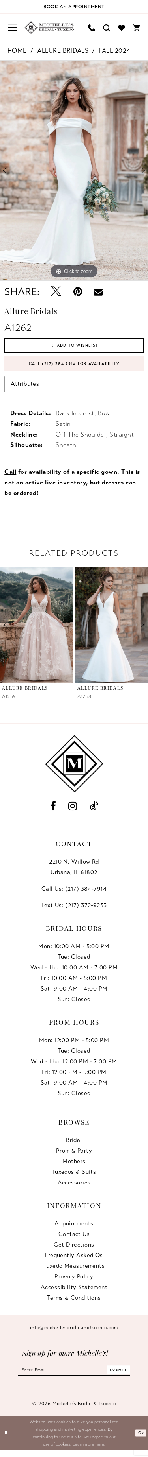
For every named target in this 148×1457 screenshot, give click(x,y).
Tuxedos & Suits (74, 1177)
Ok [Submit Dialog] (140, 1440)
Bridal (74, 1145)
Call (10, 478)
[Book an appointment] (74, 6)
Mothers (73, 1166)
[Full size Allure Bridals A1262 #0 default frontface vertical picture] (74, 171)
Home (17, 51)
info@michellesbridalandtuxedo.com (74, 1333)
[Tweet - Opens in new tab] (56, 291)
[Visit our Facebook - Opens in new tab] (53, 812)
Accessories (74, 1188)
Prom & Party (74, 1156)
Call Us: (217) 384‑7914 (74, 894)
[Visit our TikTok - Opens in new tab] (93, 812)
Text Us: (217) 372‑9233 (74, 910)
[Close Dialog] (7, 1440)
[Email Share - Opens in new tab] (98, 292)
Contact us (74, 1239)
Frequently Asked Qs (74, 1260)
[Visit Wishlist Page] (121, 27)
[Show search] (106, 27)
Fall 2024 (114, 51)
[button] (12, 27)
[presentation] (36, 631)
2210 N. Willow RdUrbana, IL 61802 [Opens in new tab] (74, 872)
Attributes (25, 389)
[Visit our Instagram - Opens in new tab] (72, 812)
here (100, 1451)
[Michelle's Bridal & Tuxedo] (49, 27)
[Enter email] (74, 1376)
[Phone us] (91, 27)
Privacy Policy (73, 1282)
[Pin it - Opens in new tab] (77, 292)
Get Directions (74, 1250)
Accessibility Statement (74, 1292)
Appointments (73, 1228)
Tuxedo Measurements (74, 1271)
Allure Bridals (62, 51)
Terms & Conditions (74, 1303)
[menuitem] (12, 27)
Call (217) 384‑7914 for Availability (74, 368)
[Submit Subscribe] (126, 1376)
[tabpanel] (74, 171)
